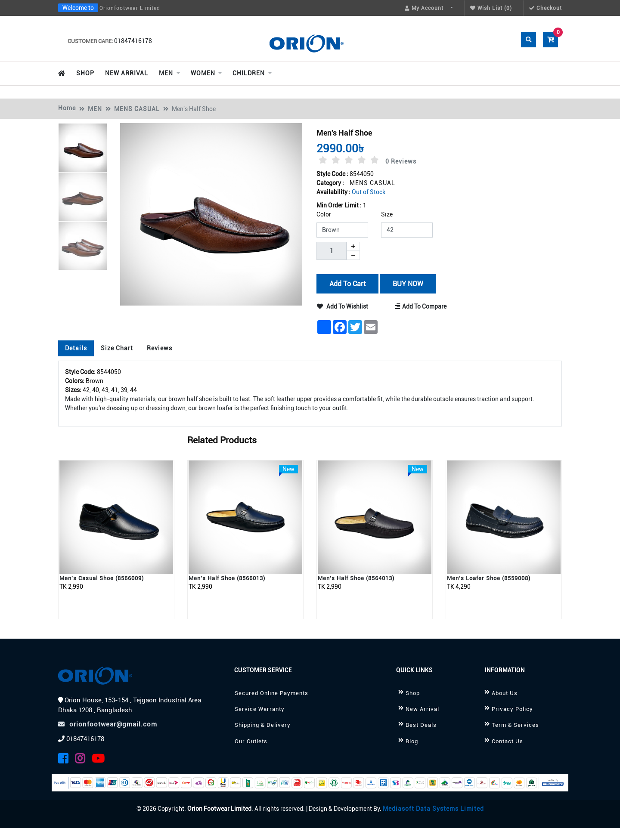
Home (67, 108)
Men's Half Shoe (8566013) (227, 578)
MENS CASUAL (137, 108)
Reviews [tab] (159, 348)
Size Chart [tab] (117, 348)
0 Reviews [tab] (400, 161)
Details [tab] (76, 348)
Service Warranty (260, 709)
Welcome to (78, 7)
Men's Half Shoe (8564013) (356, 578)
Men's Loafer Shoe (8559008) (488, 578)
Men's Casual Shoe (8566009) (101, 578)
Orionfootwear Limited (129, 8)
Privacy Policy (512, 709)
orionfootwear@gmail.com (107, 724)
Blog (412, 741)
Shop (413, 693)
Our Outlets (251, 741)
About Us (505, 693)
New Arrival (422, 709)
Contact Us (507, 741)
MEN (95, 108)
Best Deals (421, 725)
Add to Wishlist (342, 306)
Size (387, 214)
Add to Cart (347, 283)
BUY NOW (407, 283)
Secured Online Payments (271, 693)
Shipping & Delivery (263, 725)
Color (323, 214)
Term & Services (515, 725)
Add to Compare (421, 306)
